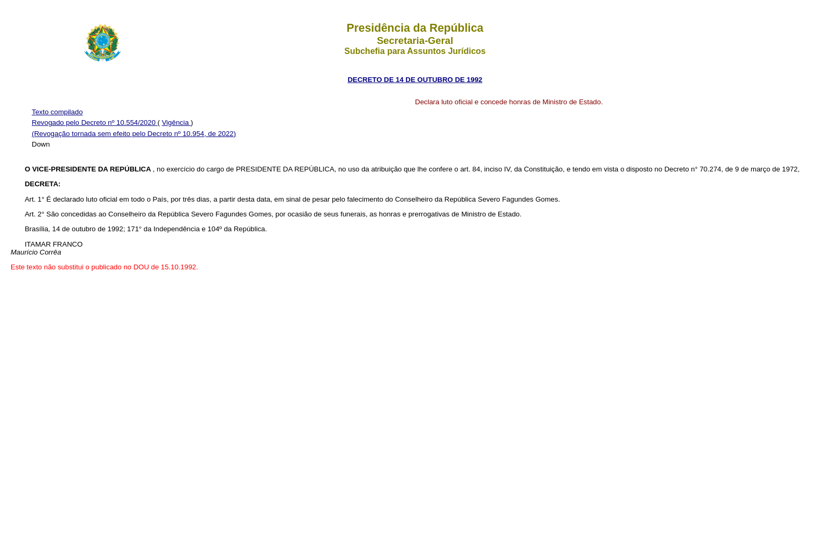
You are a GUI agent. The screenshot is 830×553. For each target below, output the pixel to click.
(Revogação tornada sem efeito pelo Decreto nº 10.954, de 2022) (134, 134)
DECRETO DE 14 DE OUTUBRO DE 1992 (415, 80)
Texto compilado (57, 112)
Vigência (176, 122)
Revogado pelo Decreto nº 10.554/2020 (95, 122)
